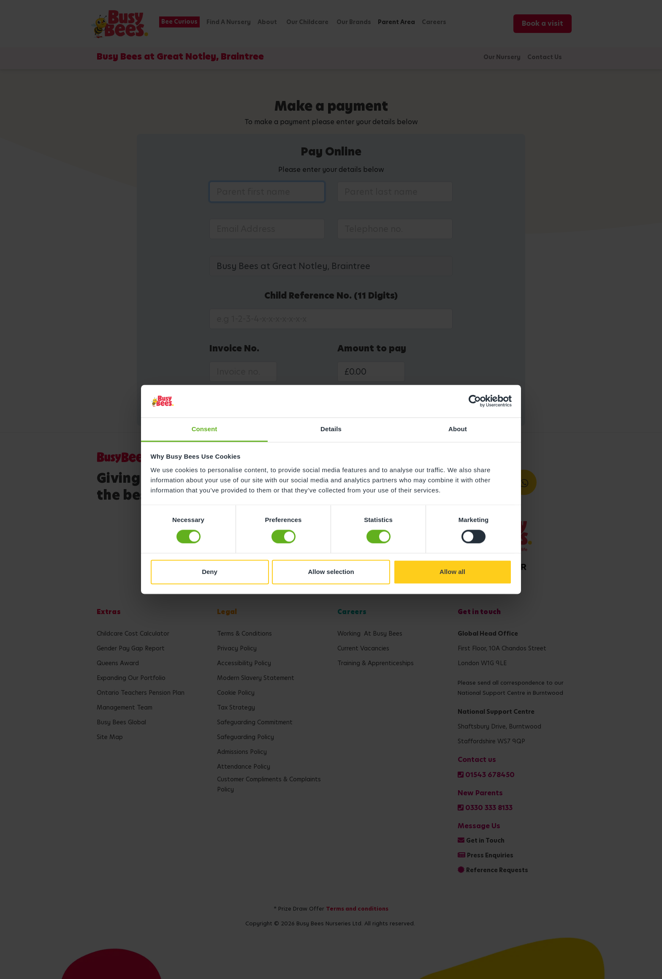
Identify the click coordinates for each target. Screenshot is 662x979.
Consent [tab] (204, 428)
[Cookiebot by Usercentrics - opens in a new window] (475, 401)
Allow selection (331, 571)
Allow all (452, 571)
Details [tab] (331, 428)
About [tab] (457, 428)
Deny (209, 571)
